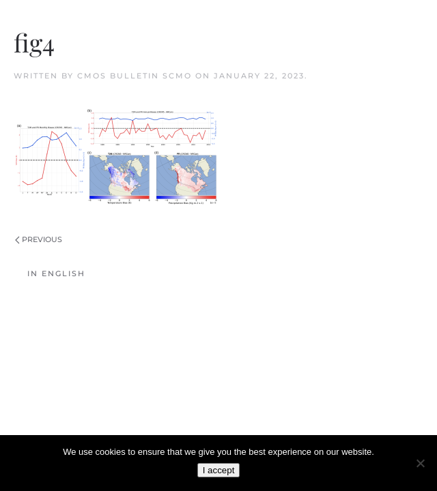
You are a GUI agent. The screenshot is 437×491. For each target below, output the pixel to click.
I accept (219, 470)
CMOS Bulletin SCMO (134, 75)
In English (56, 273)
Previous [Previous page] (38, 239)
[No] (420, 463)
